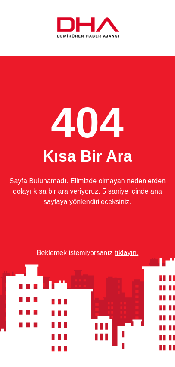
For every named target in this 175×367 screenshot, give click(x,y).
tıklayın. (126, 252)
